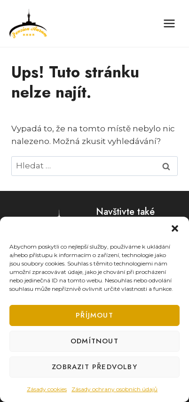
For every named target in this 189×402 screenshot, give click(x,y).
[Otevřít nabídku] (169, 23)
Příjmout (94, 315)
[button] (175, 228)
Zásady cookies (47, 389)
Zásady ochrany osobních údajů (114, 389)
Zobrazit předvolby (94, 367)
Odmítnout (94, 341)
